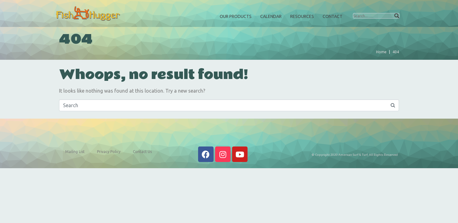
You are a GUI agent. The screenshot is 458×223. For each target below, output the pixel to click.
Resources (302, 16)
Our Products (236, 16)
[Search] (396, 15)
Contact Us (142, 152)
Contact (332, 16)
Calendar (271, 16)
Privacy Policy (109, 152)
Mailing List (75, 152)
